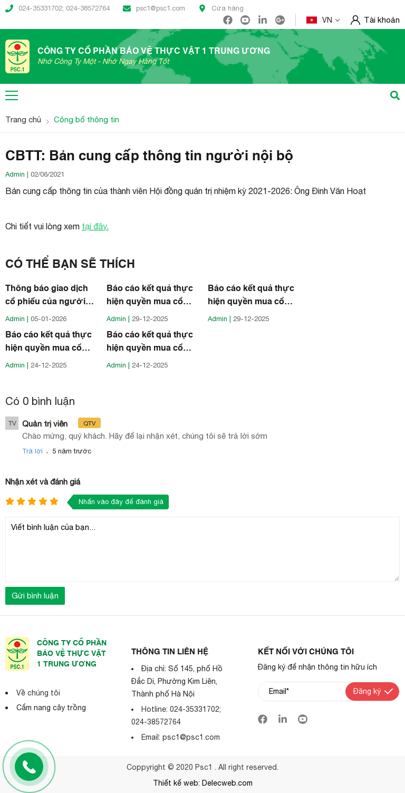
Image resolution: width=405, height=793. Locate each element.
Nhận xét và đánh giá (42, 481)
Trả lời (32, 451)
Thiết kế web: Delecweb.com (203, 783)
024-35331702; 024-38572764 (57, 8)
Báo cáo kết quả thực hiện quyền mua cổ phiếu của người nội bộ (150, 297)
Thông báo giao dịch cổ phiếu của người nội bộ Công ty (46, 297)
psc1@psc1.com (154, 8)
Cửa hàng (221, 8)
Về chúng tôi (38, 693)
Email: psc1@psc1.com (180, 737)
